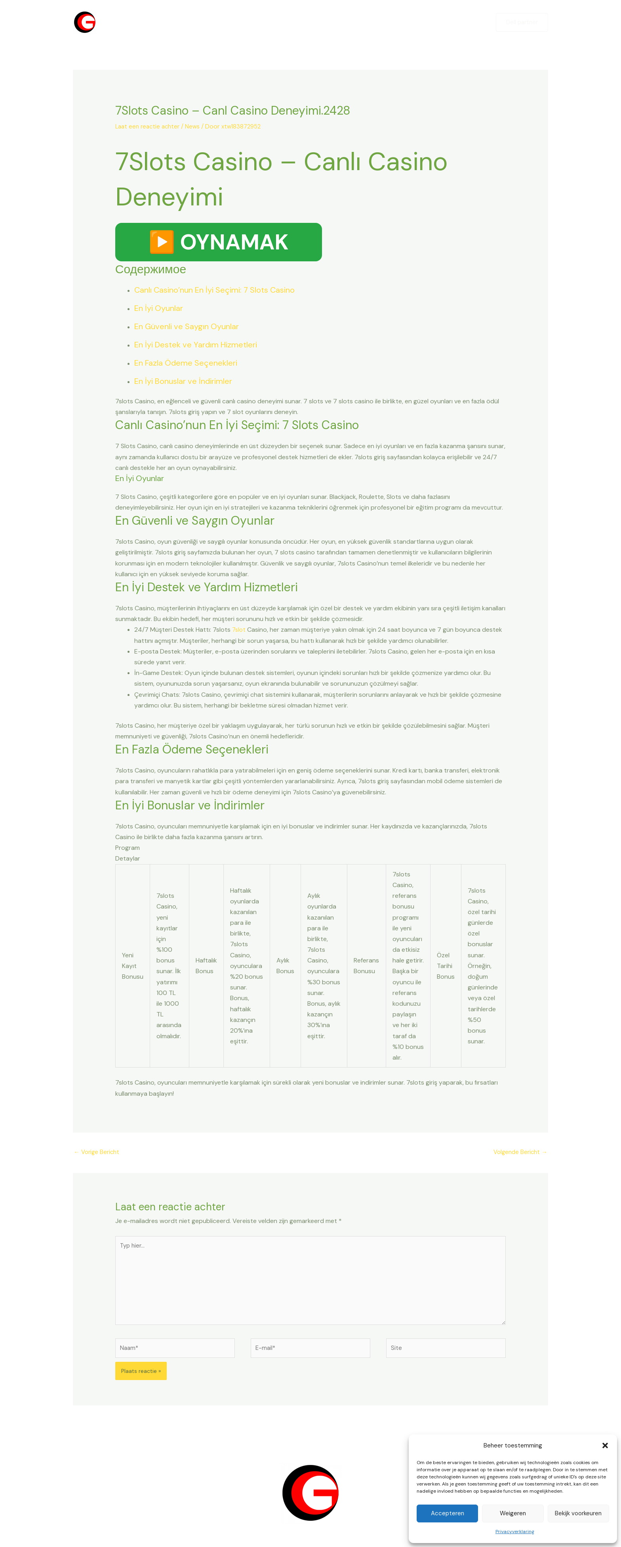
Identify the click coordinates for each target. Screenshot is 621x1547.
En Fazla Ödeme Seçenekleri (185, 363)
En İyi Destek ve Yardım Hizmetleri (195, 345)
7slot (239, 630)
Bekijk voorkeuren (578, 1513)
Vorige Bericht (98, 1153)
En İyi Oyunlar (158, 309)
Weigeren (513, 1513)
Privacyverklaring (514, 1531)
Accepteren (447, 1513)
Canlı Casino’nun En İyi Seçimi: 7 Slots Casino (214, 291)
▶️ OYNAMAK (219, 242)
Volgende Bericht (518, 1153)
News (197, 126)
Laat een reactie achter (149, 126)
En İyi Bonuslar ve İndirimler (183, 382)
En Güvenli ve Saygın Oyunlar (186, 327)
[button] (605, 1445)
